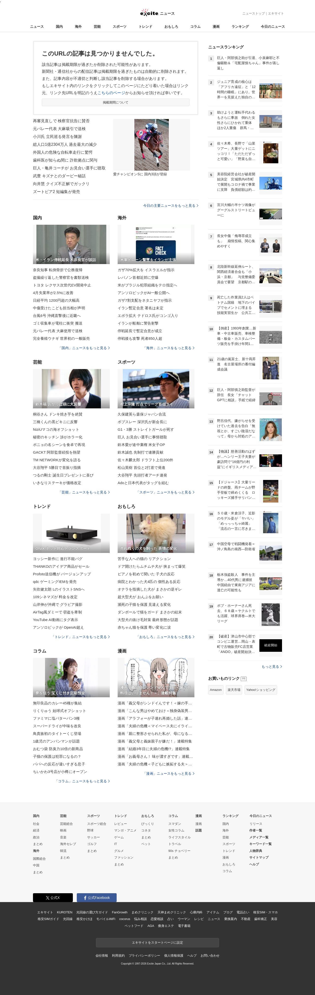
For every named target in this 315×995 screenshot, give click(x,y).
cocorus (124, 919)
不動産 (246, 919)
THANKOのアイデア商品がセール (61, 566)
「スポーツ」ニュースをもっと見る (165, 492)
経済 (36, 830)
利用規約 (118, 955)
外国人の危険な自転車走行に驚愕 (63, 152)
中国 (36, 865)
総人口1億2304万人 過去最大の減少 (65, 144)
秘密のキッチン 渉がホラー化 (57, 437)
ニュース (37, 27)
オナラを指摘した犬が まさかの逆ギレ (150, 589)
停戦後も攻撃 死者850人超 (140, 338)
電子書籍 (184, 926)
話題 (198, 830)
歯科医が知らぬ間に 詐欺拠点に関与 (65, 160)
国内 (59, 27)
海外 (78, 27)
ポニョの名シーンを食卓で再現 (59, 445)
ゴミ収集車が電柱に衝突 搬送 (57, 323)
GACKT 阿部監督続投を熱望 (56, 452)
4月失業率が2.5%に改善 (53, 293)
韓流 (63, 851)
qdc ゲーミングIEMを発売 (55, 581)
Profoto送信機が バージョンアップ (62, 574)
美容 (274, 919)
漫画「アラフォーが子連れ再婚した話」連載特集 (156, 718)
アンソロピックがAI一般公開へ (144, 293)
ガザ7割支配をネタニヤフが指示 (145, 300)
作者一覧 (255, 830)
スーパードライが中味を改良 (57, 726)
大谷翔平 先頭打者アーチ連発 (142, 475)
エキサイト (276, 13)
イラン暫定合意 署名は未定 (140, 308)
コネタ (146, 830)
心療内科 (196, 912)
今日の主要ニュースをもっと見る (170, 206)
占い (170, 919)
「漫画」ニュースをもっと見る (168, 773)
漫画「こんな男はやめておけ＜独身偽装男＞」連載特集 (156, 711)
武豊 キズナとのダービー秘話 (59, 176)
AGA (150, 926)
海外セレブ (68, 844)
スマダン (174, 824)
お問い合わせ (210, 955)
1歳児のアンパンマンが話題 (56, 741)
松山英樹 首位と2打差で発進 (141, 467)
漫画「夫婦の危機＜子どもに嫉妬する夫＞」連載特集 (156, 764)
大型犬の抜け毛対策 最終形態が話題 (148, 620)
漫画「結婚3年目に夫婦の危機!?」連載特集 (154, 749)
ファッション (123, 857)
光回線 (68, 919)
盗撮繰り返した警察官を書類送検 (61, 277)
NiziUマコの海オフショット (56, 429)
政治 (36, 837)
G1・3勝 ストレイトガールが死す (146, 429)
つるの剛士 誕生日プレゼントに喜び (63, 475)
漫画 (216, 27)
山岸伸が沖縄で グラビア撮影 (57, 604)
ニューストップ (253, 13)
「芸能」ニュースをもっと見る (84, 492)
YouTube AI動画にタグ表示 (55, 620)
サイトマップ (258, 857)
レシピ (199, 919)
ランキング (240, 27)
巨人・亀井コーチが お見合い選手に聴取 (69, 168)
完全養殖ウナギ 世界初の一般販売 (61, 338)
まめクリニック (142, 912)
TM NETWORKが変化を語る (57, 460)
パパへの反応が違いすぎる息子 (59, 764)
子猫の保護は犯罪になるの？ (57, 756)
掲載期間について (116, 102)
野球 (90, 830)
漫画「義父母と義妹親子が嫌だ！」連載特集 (155, 741)
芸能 (97, 27)
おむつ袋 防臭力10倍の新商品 (58, 749)
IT (115, 844)
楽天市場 (234, 690)
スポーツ (119, 27)
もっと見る (272, 666)
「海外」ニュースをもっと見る (168, 348)
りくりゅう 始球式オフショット (59, 711)
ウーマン (184, 919)
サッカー (93, 837)
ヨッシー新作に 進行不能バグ (57, 559)
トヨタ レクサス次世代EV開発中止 (62, 285)
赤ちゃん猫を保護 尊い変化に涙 (144, 627)
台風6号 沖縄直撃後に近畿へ (57, 315)
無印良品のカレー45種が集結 (57, 703)
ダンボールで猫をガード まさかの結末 (150, 612)
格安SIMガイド (48, 919)
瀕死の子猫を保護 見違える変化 (144, 604)
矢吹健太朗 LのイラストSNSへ (59, 589)
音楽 (63, 837)
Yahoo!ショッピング (260, 690)
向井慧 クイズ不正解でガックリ (61, 184)
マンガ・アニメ (125, 830)
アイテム (212, 912)
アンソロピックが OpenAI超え (58, 627)
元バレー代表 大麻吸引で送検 (59, 129)
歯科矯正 (260, 919)
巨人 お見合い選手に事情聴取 (142, 437)
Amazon (216, 690)
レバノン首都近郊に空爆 (138, 277)
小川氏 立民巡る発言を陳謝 (57, 136)
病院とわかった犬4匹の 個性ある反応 (149, 581)
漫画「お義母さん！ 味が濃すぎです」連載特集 (156, 756)
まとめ (38, 844)
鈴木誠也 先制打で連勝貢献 (140, 452)
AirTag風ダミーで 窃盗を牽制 (57, 612)
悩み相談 (140, 919)
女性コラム (176, 830)
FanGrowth (119, 912)
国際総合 (39, 859)
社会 (36, 824)
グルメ (119, 851)
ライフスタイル (179, 837)
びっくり (147, 824)
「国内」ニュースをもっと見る (84, 348)
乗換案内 (230, 919)
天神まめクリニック (172, 912)
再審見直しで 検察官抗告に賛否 (61, 121)
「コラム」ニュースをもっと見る (82, 781)
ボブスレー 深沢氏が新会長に (142, 422)
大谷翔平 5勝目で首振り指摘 (57, 467)
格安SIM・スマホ (265, 912)
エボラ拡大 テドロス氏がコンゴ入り (148, 315)
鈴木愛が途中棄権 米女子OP (141, 445)
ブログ (228, 912)
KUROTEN (64, 912)
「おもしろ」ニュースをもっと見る (165, 637)
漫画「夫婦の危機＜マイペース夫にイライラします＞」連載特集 (156, 726)
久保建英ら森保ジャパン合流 (142, 414)
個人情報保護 (173, 955)
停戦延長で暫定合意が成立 (140, 331)
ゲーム (119, 837)
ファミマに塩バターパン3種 (56, 718)
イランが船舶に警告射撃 (138, 323)
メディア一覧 (258, 837)
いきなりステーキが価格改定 (57, 483)
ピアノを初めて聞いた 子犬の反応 (146, 574)
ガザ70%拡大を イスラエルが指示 (146, 270)
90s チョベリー (179, 851)
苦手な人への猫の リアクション (144, 559)
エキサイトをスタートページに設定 (157, 942)
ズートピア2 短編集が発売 (56, 192)
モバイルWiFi (105, 919)
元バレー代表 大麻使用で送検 (57, 331)
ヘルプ (254, 864)
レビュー (120, 824)
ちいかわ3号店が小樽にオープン (60, 772)
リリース (256, 824)
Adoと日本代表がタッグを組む (143, 483)
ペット (146, 844)
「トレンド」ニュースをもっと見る (80, 637)
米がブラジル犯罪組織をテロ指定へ (147, 285)
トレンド (145, 27)
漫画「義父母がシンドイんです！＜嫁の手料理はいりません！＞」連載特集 (156, 703)
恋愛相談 (157, 919)
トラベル (174, 844)
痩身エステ (166, 926)
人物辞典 (255, 851)
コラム (195, 27)
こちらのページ (111, 93)
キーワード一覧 (260, 844)
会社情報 (101, 955)
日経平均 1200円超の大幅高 (56, 300)
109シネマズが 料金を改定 (55, 597)
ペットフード (134, 926)
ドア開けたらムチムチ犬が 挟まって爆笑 (152, 566)
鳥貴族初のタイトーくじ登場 (57, 733)
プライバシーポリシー (144, 955)
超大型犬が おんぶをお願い (140, 597)
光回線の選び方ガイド (92, 912)
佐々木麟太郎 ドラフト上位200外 (145, 460)
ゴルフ (92, 844)
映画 (63, 830)
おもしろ (171, 27)
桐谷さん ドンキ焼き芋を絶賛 (57, 414)
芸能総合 (66, 824)
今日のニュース (273, 27)
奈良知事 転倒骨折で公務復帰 (57, 270)
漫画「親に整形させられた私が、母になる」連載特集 (156, 733)
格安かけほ (84, 919)
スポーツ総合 (96, 824)
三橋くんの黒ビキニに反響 (55, 422)
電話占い (242, 912)
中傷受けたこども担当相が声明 (59, 308)
